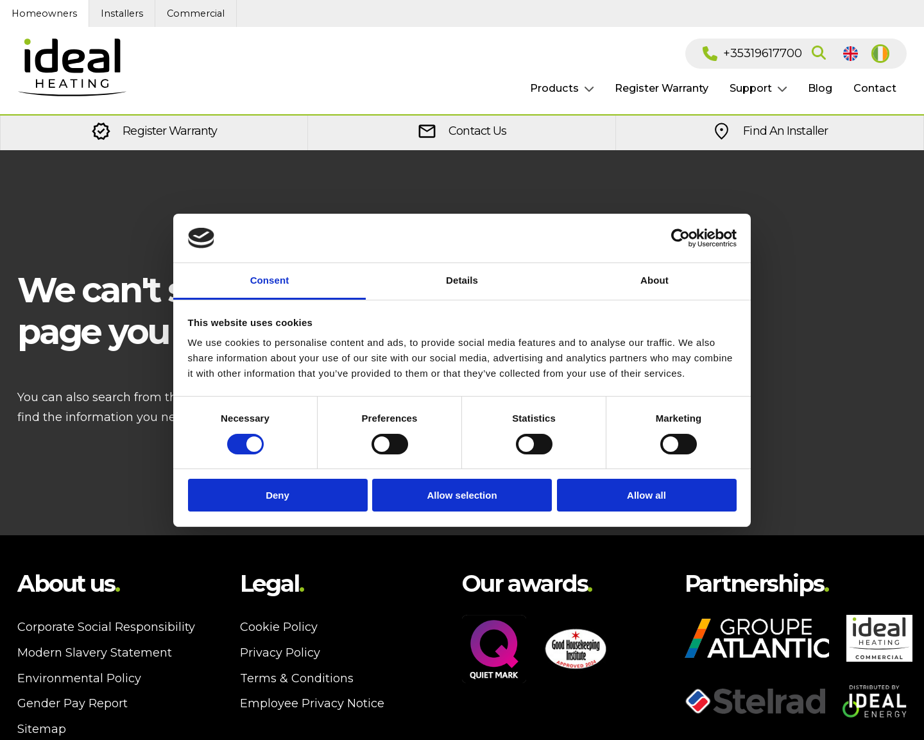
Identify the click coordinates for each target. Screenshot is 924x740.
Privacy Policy (280, 653)
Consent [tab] (269, 280)
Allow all (646, 495)
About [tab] (654, 280)
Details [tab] (462, 280)
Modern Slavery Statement (94, 653)
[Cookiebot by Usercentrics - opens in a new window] (680, 238)
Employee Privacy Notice (312, 703)
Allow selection (462, 495)
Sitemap (41, 729)
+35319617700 (752, 53)
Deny (277, 495)
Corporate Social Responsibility (106, 627)
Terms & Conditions (297, 678)
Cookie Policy (279, 627)
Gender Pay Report (72, 703)
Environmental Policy (79, 678)
